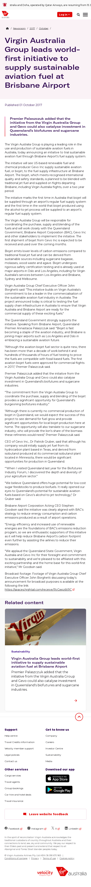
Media (49, 761)
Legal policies (12, 754)
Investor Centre (54, 748)
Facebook (12, 828)
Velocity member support (19, 748)
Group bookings (14, 788)
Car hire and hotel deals (18, 794)
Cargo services (13, 775)
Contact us (11, 761)
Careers (50, 742)
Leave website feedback (45, 814)
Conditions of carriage (16, 858)
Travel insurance (14, 800)
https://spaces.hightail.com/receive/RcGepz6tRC (38, 589)
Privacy (35, 858)
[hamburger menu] (85, 15)
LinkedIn (71, 828)
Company (51, 735)
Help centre (11, 735)
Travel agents (12, 781)
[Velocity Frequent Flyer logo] (45, 873)
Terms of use (49, 858)
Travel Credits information (20, 742)
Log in (65, 14)
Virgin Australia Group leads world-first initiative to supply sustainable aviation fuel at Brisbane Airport (42, 63)
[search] (78, 15)
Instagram (35, 828)
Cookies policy (67, 858)
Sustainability (53, 754)
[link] (45, 5)
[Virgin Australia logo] (71, 872)
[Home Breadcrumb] (7, 28)
